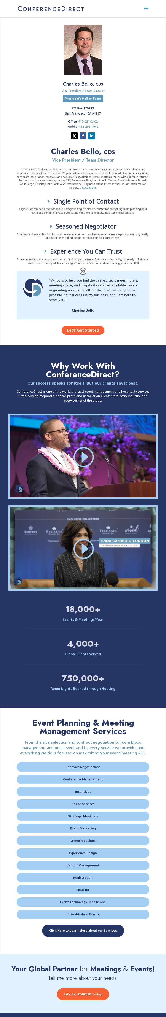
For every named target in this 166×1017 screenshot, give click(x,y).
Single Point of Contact (86, 201)
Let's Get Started (83, 330)
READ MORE (89, 187)
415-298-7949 (88, 126)
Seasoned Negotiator (86, 226)
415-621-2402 (88, 121)
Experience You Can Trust (86, 251)
